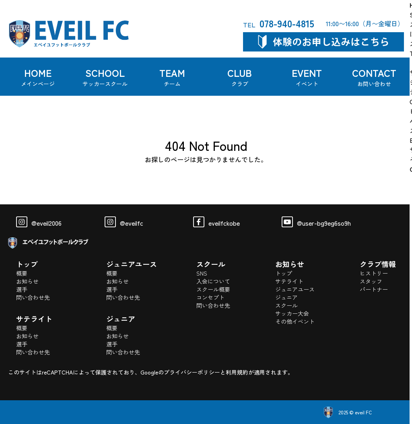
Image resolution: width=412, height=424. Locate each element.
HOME (38, 77)
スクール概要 (213, 289)
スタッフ (371, 281)
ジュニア (286, 297)
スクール (286, 305)
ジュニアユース (295, 289)
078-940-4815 (278, 23)
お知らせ (27, 281)
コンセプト (210, 297)
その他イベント (295, 321)
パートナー (374, 289)
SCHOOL (105, 77)
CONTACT (374, 77)
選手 (21, 289)
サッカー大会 (292, 313)
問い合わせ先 (33, 297)
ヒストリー (374, 273)
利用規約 (237, 372)
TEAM (172, 77)
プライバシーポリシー (192, 372)
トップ (283, 273)
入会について (213, 281)
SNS (201, 273)
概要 (21, 273)
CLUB (240, 77)
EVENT (307, 77)
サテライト (289, 281)
